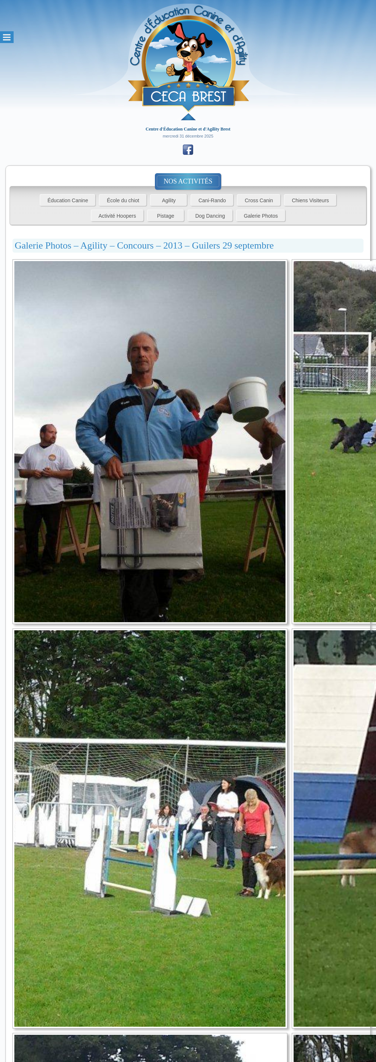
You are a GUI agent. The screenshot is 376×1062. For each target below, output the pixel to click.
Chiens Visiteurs (310, 200)
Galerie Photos (261, 216)
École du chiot (123, 200)
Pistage (165, 216)
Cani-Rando (212, 200)
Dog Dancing (210, 216)
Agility (168, 200)
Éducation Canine (67, 200)
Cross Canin (259, 200)
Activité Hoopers (117, 216)
